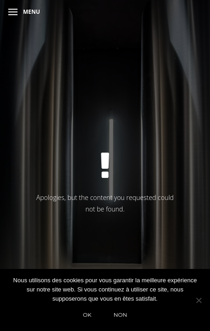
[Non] (198, 300)
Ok (87, 314)
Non (121, 314)
